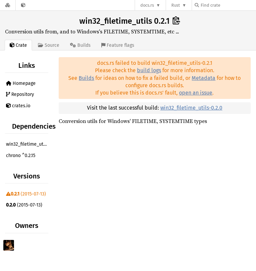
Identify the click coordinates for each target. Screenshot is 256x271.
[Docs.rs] (7, 5)
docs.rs (147, 5)
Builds (86, 78)
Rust (175, 5)
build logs (149, 70)
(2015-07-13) (26, 194)
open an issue (195, 93)
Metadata (203, 78)
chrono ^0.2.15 (20, 155)
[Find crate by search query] (228, 5)
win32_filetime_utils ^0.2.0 (28, 144)
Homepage (21, 83)
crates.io (18, 106)
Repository (20, 94)
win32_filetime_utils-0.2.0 (191, 108)
